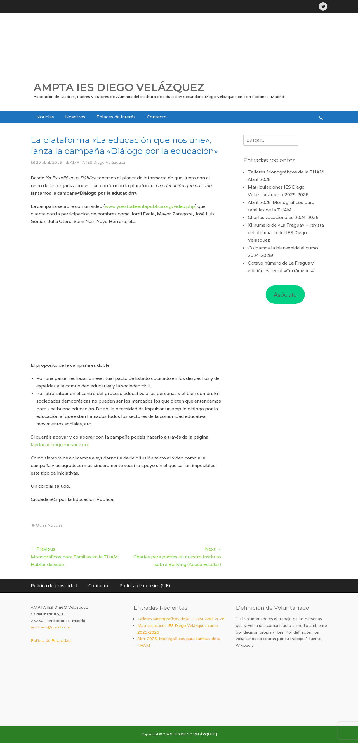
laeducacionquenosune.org (60, 444)
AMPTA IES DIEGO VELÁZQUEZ (119, 87)
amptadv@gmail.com (50, 627)
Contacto (157, 117)
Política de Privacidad (51, 640)
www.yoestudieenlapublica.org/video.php (150, 206)
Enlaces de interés (116, 117)
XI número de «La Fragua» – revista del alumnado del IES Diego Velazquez (286, 232)
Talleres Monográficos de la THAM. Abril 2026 (181, 618)
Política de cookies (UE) (144, 586)
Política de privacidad (54, 586)
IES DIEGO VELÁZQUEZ (195, 734)
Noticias (45, 117)
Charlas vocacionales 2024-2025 (283, 217)
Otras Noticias (49, 525)
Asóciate (285, 294)
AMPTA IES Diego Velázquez (97, 162)
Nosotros (75, 117)
